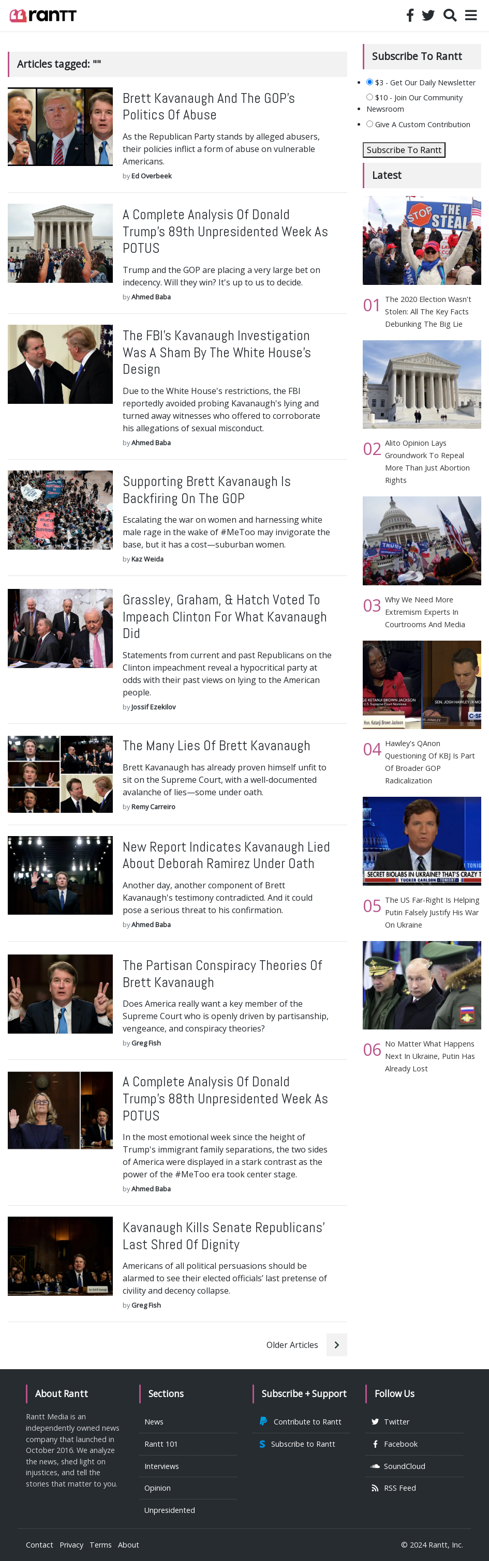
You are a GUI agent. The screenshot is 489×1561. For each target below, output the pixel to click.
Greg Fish (146, 1043)
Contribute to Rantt (300, 1422)
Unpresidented (169, 1510)
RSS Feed (393, 1488)
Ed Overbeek (151, 175)
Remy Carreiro (153, 806)
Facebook (394, 1444)
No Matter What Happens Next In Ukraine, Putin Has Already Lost (430, 1056)
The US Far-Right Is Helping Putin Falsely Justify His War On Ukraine (432, 912)
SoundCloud (398, 1466)
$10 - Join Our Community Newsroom (414, 103)
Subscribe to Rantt (296, 1444)
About (128, 1545)
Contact (39, 1545)
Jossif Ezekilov (153, 706)
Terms (101, 1545)
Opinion (157, 1488)
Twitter (390, 1422)
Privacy (71, 1545)
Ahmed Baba (151, 296)
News (154, 1422)
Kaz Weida (147, 559)
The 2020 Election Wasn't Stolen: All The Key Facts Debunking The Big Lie (428, 311)
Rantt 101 (161, 1444)
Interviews (161, 1466)
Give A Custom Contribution (418, 124)
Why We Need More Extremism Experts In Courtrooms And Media (425, 612)
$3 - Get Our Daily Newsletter (421, 82)
